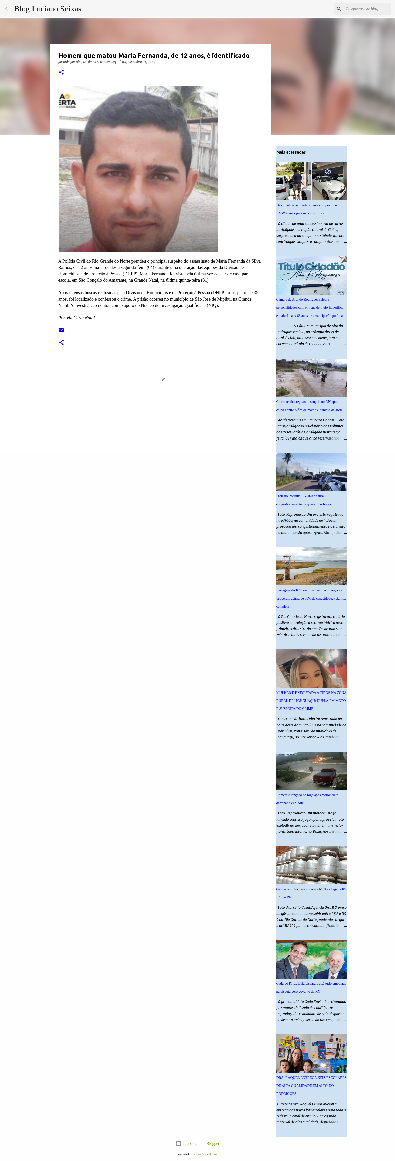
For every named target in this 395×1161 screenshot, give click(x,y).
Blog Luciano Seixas (47, 8)
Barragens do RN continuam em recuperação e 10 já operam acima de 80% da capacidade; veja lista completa (311, 598)
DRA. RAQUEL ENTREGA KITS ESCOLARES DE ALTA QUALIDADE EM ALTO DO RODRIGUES (311, 1086)
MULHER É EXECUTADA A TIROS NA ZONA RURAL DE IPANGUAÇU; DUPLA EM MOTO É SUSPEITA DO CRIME (311, 701)
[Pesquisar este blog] (364, 9)
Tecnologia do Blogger (197, 1143)
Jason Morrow (210, 1153)
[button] (61, 72)
